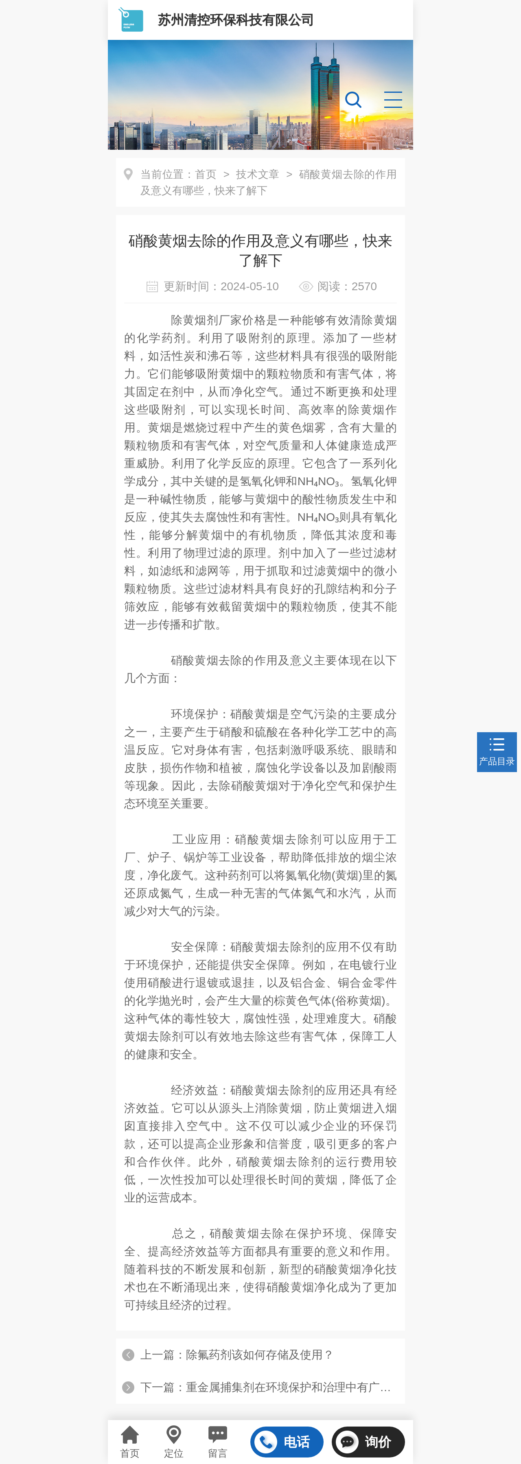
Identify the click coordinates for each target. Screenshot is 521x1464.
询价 (363, 1442)
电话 (282, 1442)
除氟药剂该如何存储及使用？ (260, 1354)
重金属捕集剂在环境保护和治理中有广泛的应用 (305, 1387)
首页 (206, 174)
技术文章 (258, 174)
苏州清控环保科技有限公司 (236, 20)
